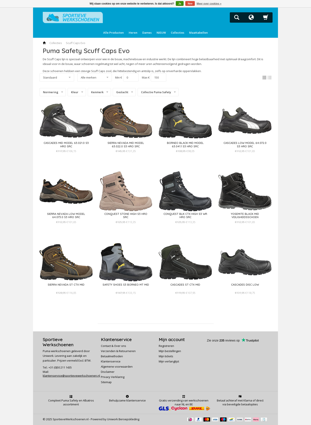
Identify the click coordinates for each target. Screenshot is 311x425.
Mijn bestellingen (170, 351)
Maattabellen (198, 33)
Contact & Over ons (113, 346)
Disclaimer (107, 372)
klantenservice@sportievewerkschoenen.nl (71, 376)
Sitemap (106, 382)
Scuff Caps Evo (75, 43)
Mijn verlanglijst (169, 361)
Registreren (166, 346)
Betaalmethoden (112, 356)
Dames (147, 33)
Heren (133, 33)
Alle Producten (113, 33)
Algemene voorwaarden (117, 366)
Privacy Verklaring (112, 377)
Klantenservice (111, 361)
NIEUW (161, 33)
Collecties (177, 33)
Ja (179, 3)
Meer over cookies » (209, 3)
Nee (190, 3)
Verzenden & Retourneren (118, 351)
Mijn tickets (166, 356)
